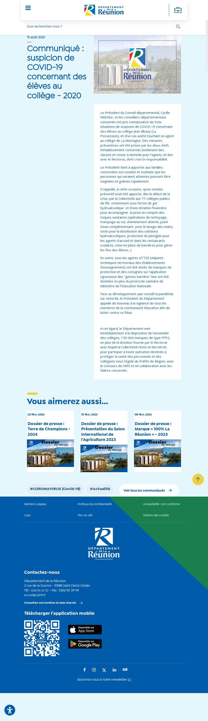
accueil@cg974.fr (36, 622)
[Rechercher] (178, 24)
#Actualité (113, 501)
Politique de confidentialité (93, 531)
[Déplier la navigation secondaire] (177, 9)
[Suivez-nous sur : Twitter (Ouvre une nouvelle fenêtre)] (104, 698)
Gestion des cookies (152, 542)
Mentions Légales (37, 531)
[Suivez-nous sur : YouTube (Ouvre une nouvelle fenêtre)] (125, 697)
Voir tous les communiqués (137, 516)
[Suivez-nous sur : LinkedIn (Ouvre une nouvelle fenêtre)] (114, 697)
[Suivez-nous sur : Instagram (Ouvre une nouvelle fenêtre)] (94, 697)
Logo (28, 542)
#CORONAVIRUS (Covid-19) (60, 501)
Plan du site (82, 542)
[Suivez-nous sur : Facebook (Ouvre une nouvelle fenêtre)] (84, 697)
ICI (129, 707)
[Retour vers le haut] (197, 509)
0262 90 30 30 (41, 617)
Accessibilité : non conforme (158, 531)
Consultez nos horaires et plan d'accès (53, 630)
